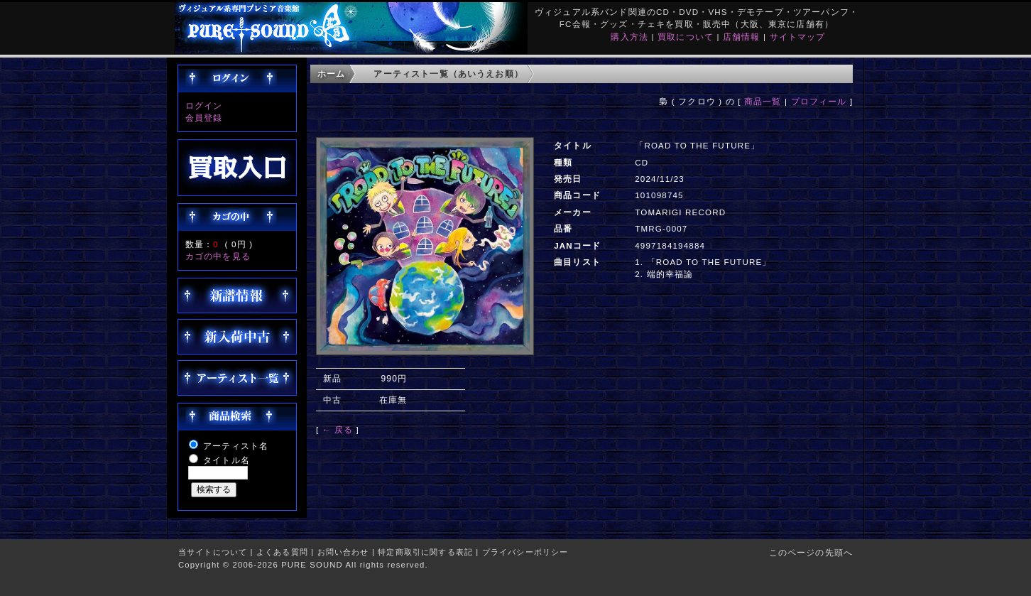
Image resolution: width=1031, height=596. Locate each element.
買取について (686, 36)
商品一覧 (763, 101)
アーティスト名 (235, 445)
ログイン (204, 105)
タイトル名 (226, 460)
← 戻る (337, 429)
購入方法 (629, 36)
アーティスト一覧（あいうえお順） (448, 73)
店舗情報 (741, 36)
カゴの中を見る (218, 256)
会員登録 (204, 117)
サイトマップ (798, 36)
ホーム (331, 73)
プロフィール (819, 101)
